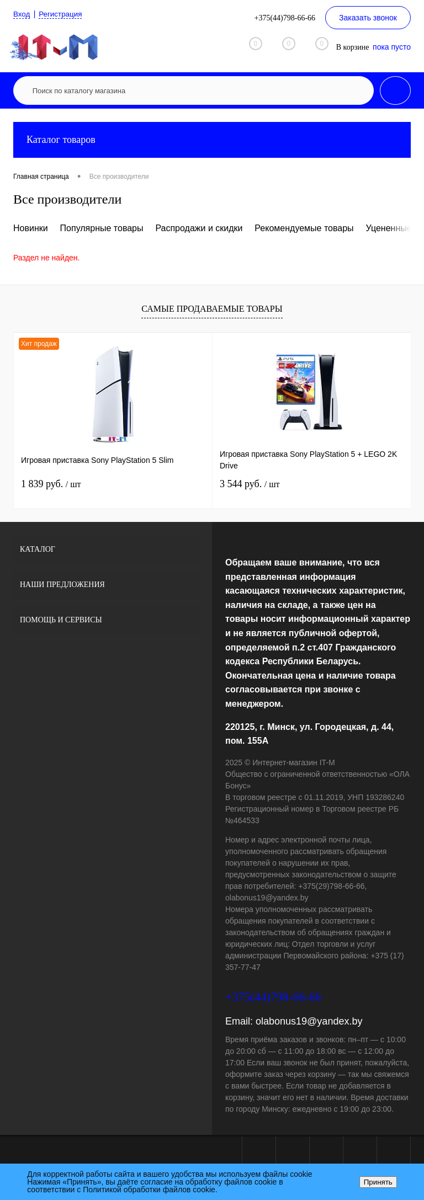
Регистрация (62, 13)
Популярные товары (102, 228)
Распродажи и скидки (198, 228)
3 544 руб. (249, 483)
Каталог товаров (212, 140)
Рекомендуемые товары (304, 228)
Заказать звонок (368, 17)
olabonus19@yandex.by (309, 1021)
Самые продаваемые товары (211, 308)
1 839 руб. (51, 483)
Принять (378, 1182)
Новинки (30, 228)
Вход (22, 13)
